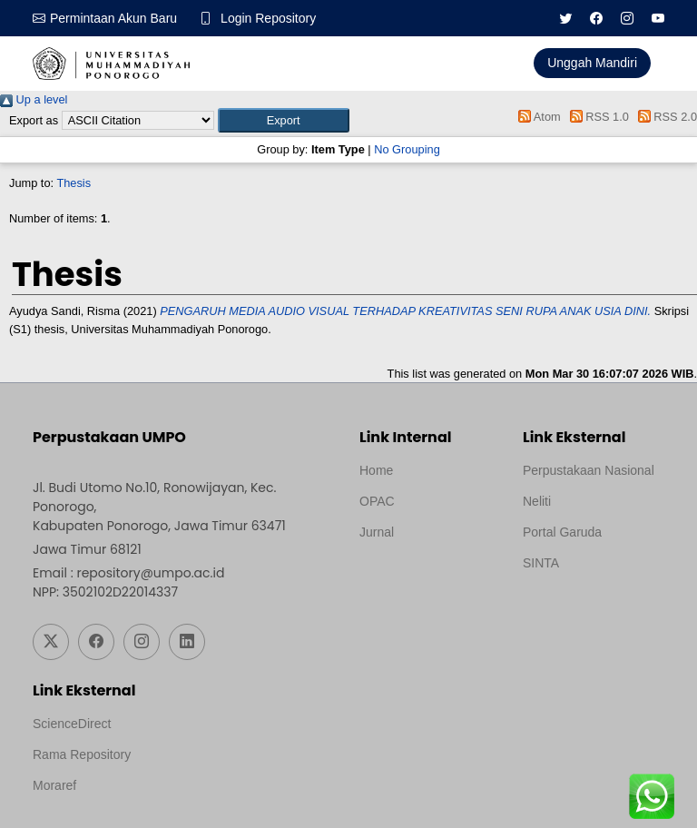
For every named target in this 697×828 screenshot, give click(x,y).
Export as (33, 120)
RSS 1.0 (596, 116)
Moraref (54, 785)
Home (376, 470)
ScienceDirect (72, 723)
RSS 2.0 (664, 116)
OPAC (377, 501)
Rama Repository (82, 754)
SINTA (541, 563)
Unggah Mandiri (592, 62)
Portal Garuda (562, 532)
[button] (283, 120)
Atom (537, 116)
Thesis (73, 183)
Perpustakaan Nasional (588, 470)
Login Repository (268, 18)
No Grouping (407, 149)
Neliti (537, 501)
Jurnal (376, 532)
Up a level (33, 99)
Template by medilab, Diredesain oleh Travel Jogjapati (422, 575)
